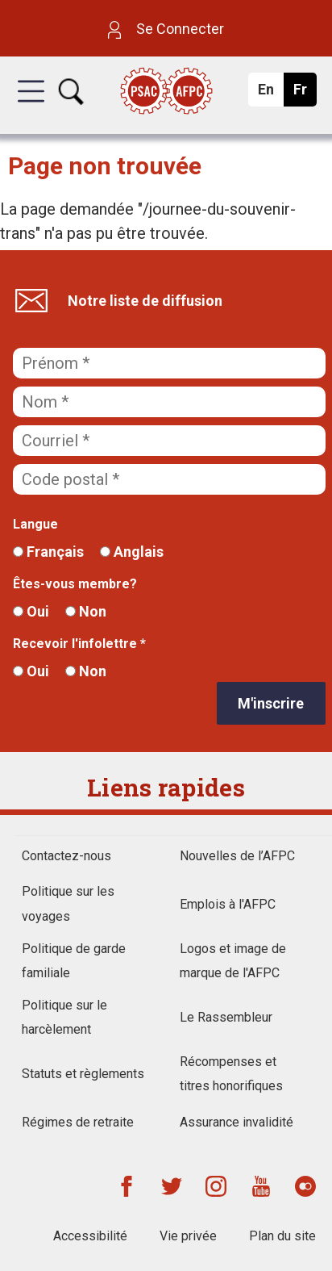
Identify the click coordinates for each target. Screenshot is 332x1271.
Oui (31, 611)
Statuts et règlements (83, 1073)
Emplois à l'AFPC (228, 904)
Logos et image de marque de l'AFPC (233, 960)
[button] (31, 105)
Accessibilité (90, 1236)
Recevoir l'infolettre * (79, 643)
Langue (35, 524)
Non (85, 611)
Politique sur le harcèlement (64, 1017)
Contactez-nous (66, 855)
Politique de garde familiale (74, 960)
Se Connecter (166, 28)
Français (48, 551)
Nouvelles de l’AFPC (237, 855)
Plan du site (282, 1236)
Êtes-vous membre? (75, 584)
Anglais (132, 551)
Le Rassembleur (226, 1017)
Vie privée (188, 1236)
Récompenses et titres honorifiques (231, 1073)
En (270, 94)
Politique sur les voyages (68, 903)
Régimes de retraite (78, 1122)
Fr (304, 94)
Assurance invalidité (236, 1122)
